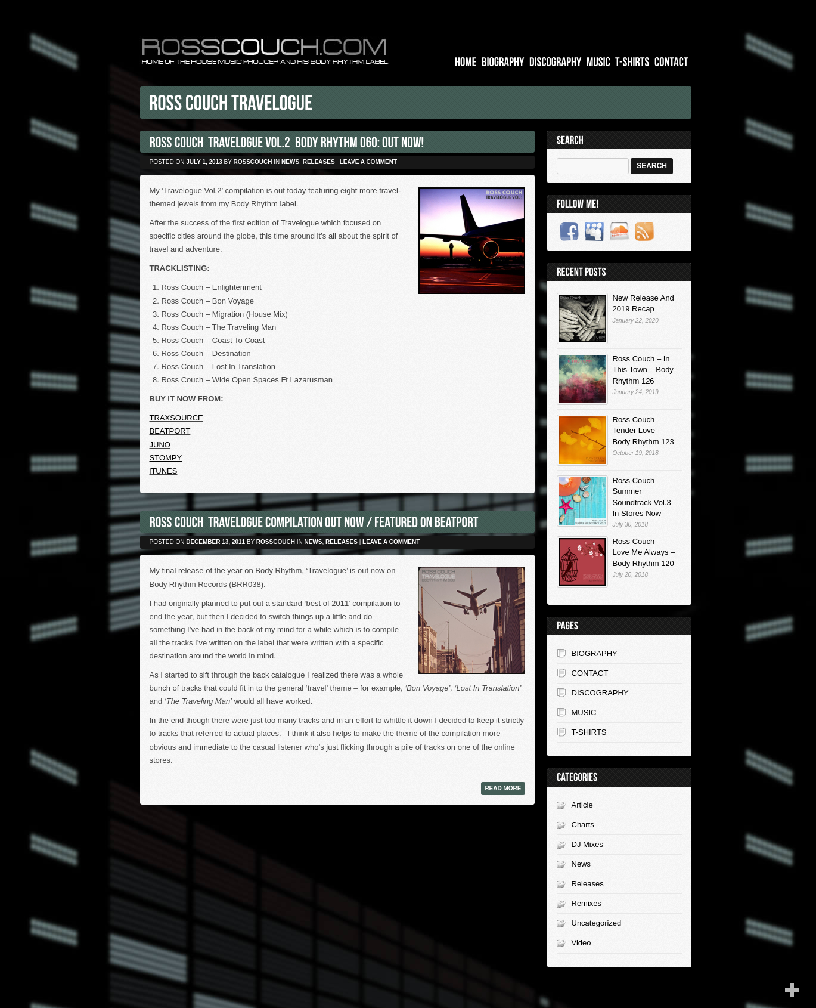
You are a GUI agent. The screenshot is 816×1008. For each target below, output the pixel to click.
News (290, 162)
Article (582, 804)
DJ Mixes (587, 844)
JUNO (160, 444)
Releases (319, 162)
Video (581, 942)
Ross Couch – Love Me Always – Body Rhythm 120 (644, 552)
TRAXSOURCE (176, 417)
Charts (583, 824)
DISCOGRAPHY (600, 692)
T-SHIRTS (589, 732)
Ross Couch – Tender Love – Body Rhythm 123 (643, 430)
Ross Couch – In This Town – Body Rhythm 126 (643, 369)
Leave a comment (368, 162)
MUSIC (584, 712)
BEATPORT (170, 430)
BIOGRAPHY (595, 653)
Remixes (587, 903)
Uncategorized (597, 923)
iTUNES (164, 470)
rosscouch (253, 162)
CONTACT (590, 673)
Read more (503, 788)
